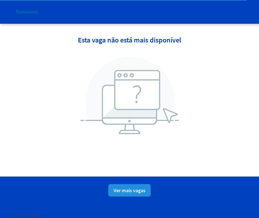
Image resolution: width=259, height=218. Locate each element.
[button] (243, 12)
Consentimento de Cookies (183, 214)
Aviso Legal (149, 214)
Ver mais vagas (129, 190)
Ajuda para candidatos (225, 214)
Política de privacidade (119, 214)
